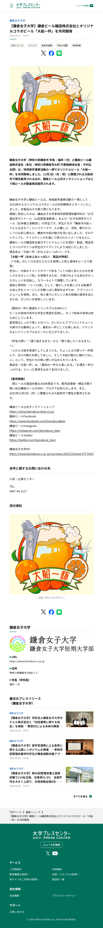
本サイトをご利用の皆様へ (24, 879)
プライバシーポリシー (64, 895)
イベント (32, 45)
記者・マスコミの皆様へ (65, 874)
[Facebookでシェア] (51, 53)
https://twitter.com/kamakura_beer (32, 440)
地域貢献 (76, 45)
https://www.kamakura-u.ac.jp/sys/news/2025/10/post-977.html (51, 454)
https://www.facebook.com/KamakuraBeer (37, 421)
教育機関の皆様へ (19, 874)
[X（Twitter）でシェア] (44, 53)
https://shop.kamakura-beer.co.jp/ (31, 411)
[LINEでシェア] (59, 53)
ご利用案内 (15, 869)
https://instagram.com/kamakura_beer (34, 430)
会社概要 (14, 895)
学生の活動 (62, 45)
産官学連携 (47, 45)
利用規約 (57, 869)
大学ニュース (17, 45)
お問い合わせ (16, 912)
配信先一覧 (58, 879)
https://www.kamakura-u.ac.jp (26, 661)
